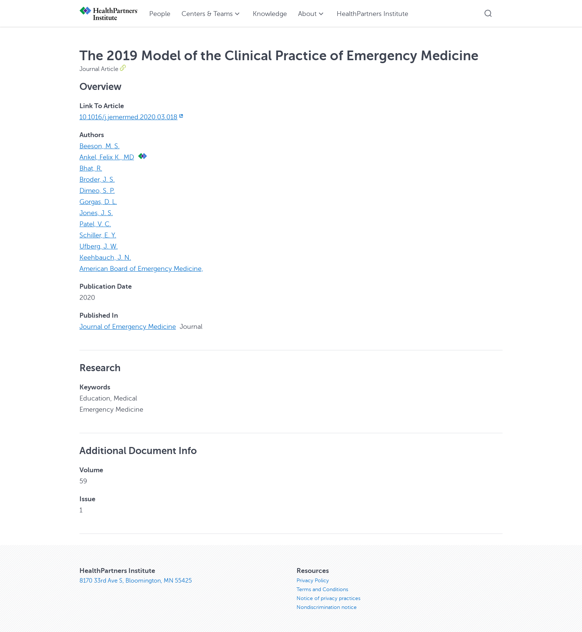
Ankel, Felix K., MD (106, 157)
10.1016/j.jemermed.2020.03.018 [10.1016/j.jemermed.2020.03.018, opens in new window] (131, 117)
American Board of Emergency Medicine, (141, 268)
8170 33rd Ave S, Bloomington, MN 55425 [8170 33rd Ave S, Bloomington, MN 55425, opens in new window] (135, 580)
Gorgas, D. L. (98, 201)
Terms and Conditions (322, 589)
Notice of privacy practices (328, 598)
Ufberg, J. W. (98, 246)
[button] (488, 13)
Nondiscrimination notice (327, 607)
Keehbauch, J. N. (105, 257)
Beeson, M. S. (99, 146)
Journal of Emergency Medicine (127, 326)
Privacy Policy (313, 580)
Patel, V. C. (95, 224)
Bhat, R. (90, 168)
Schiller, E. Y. (97, 235)
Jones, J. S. (96, 213)
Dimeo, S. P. (97, 190)
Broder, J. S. (97, 179)
